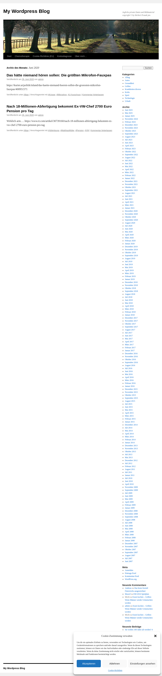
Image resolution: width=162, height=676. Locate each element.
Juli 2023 (128, 140)
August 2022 (130, 157)
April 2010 (129, 484)
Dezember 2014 (131, 425)
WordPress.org (131, 579)
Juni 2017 (129, 336)
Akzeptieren (88, 663)
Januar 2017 (130, 350)
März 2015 (129, 416)
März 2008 (129, 534)
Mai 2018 (129, 303)
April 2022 (129, 169)
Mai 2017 (129, 339)
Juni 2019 (129, 264)
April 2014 (129, 434)
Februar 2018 (130, 312)
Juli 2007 (128, 558)
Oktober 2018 (130, 288)
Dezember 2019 (131, 246)
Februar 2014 (130, 439)
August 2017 (130, 330)
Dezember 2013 (131, 445)
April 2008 (129, 532)
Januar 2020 (130, 243)
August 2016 (130, 365)
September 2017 (131, 327)
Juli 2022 (128, 160)
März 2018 (129, 309)
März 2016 (129, 380)
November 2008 (131, 514)
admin (41, 79)
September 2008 (131, 517)
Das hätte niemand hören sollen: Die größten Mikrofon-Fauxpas (59, 75)
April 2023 (129, 146)
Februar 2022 (130, 175)
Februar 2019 (130, 276)
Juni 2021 (129, 199)
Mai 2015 (129, 410)
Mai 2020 (129, 232)
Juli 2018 (128, 297)
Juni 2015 (129, 407)
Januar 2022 (130, 178)
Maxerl (128, 594)
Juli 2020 (128, 226)
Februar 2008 (130, 537)
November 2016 (131, 356)
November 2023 (131, 128)
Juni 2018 (129, 300)
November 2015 (131, 392)
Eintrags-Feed (130, 573)
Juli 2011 (128, 472)
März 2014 (129, 436)
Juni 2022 (129, 163)
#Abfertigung (53, 130)
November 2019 (131, 249)
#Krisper (51, 95)
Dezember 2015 (131, 389)
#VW (87, 130)
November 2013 (131, 448)
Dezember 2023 (131, 125)
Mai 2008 (129, 529)
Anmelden (129, 570)
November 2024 (131, 119)
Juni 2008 (129, 526)
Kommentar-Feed (132, 576)
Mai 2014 (129, 431)
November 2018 (131, 285)
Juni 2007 (129, 561)
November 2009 (131, 487)
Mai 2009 (129, 499)
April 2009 (129, 502)
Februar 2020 (130, 241)
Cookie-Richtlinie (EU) (43, 56)
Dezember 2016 (131, 353)
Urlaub (127, 101)
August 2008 (130, 520)
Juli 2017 (128, 333)
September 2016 (131, 362)
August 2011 (130, 469)
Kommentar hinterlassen (93, 95)
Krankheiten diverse (133, 89)
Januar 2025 (130, 116)
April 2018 (129, 306)
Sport (127, 95)
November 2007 (131, 546)
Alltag (26, 95)
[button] (155, 636)
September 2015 (131, 398)
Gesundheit (129, 83)
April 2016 (129, 377)
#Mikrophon (61, 95)
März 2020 (129, 238)
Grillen (128, 86)
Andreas (128, 588)
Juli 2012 (128, 463)
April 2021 (129, 202)
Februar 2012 (130, 466)
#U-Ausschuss (74, 95)
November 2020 (131, 214)
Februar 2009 (130, 505)
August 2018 (130, 294)
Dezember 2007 (131, 543)
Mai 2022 (129, 166)
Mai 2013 (129, 457)
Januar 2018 (130, 315)
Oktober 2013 (130, 451)
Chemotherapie (22, 56)
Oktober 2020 (130, 217)
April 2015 (129, 413)
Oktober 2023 (130, 131)
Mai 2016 (129, 374)
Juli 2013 (128, 454)
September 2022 (131, 154)
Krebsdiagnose (64, 56)
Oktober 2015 (130, 395)
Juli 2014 (128, 428)
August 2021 (130, 193)
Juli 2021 (128, 196)
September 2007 (131, 552)
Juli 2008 (128, 523)
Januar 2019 (130, 279)
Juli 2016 (128, 368)
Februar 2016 (130, 383)
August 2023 (130, 137)
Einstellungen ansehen (142, 663)
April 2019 (129, 270)
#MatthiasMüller (67, 130)
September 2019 (131, 255)
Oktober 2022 (130, 151)
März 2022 (129, 172)
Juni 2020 (129, 229)
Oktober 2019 (130, 252)
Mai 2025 (129, 113)
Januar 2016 (130, 386)
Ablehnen (114, 663)
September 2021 (131, 190)
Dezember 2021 (131, 181)
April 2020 (129, 235)
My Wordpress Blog (26, 11)
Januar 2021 (130, 208)
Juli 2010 (128, 478)
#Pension (79, 130)
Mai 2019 (129, 267)
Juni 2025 (129, 110)
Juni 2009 (129, 496)
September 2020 (131, 220)
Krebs (127, 92)
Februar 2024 (130, 122)
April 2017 (129, 341)
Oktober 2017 (130, 324)
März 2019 (129, 273)
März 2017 (129, 344)
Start (9, 56)
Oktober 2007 (130, 549)
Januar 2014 (130, 442)
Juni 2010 (129, 481)
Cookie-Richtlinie (115, 670)
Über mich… (81, 56)
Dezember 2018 (131, 282)
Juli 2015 (128, 404)
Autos (127, 80)
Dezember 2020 (131, 211)
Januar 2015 (130, 422)
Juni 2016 (129, 371)
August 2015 (130, 401)
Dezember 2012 (131, 460)
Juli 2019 (128, 261)
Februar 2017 (130, 347)
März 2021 (129, 205)
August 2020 (130, 223)
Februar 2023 (130, 148)
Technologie (130, 98)
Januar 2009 (130, 508)
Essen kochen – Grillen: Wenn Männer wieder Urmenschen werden (139, 600)
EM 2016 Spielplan (141, 594)
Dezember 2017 (131, 318)
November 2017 (131, 321)
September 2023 (131, 134)
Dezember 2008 (131, 511)
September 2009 (131, 490)
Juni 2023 (129, 143)
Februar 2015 (130, 419)
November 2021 (131, 184)
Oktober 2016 (130, 359)
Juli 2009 (128, 493)
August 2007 (130, 555)
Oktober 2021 (130, 187)
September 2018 (131, 291)
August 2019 (130, 258)
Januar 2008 (130, 540)
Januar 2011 (130, 475)
